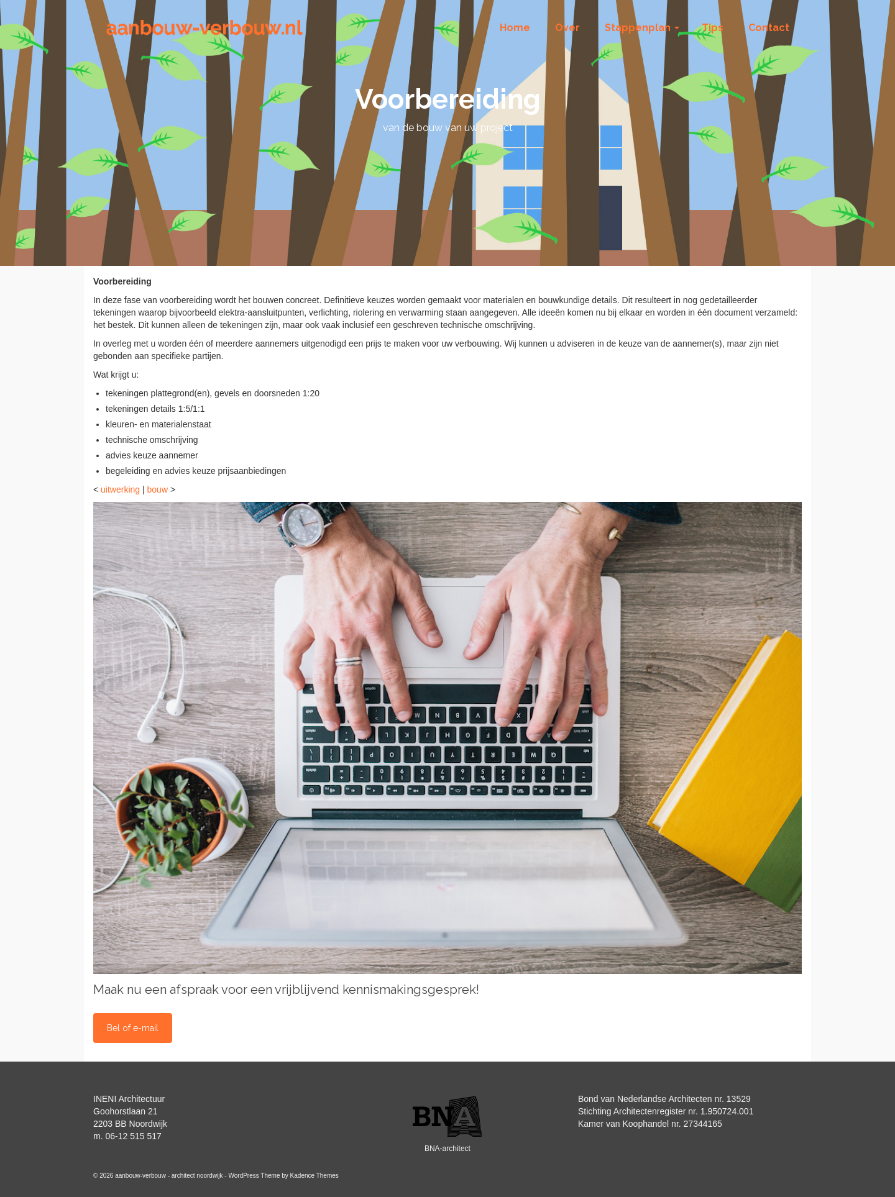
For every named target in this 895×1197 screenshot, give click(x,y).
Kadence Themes (314, 1175)
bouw (157, 489)
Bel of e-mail (132, 1028)
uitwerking (120, 489)
